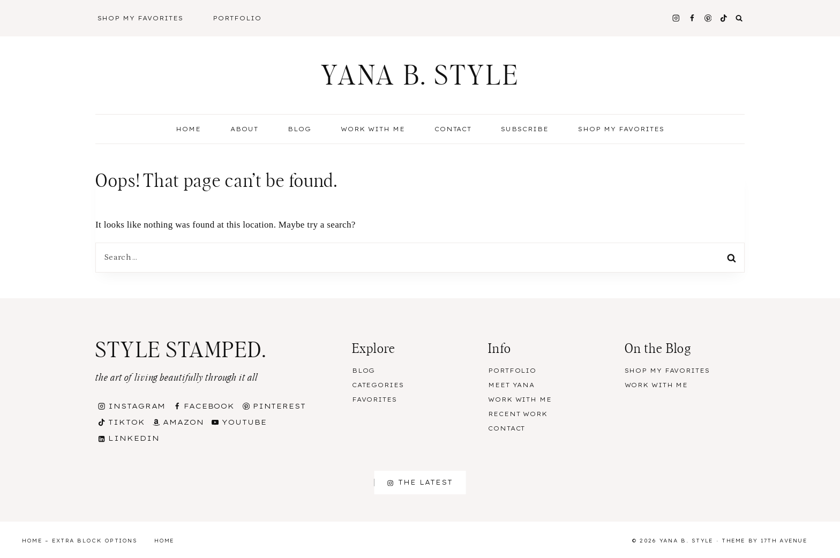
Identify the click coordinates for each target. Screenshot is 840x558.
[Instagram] (676, 18)
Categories (378, 385)
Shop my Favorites (621, 129)
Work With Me (373, 129)
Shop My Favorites (141, 18)
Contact (453, 129)
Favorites (374, 399)
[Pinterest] (708, 18)
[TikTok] (724, 18)
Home (188, 129)
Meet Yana (511, 385)
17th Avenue (784, 541)
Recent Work (518, 414)
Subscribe (525, 129)
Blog (364, 370)
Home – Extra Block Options (79, 541)
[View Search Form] (739, 18)
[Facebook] (692, 18)
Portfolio (237, 18)
